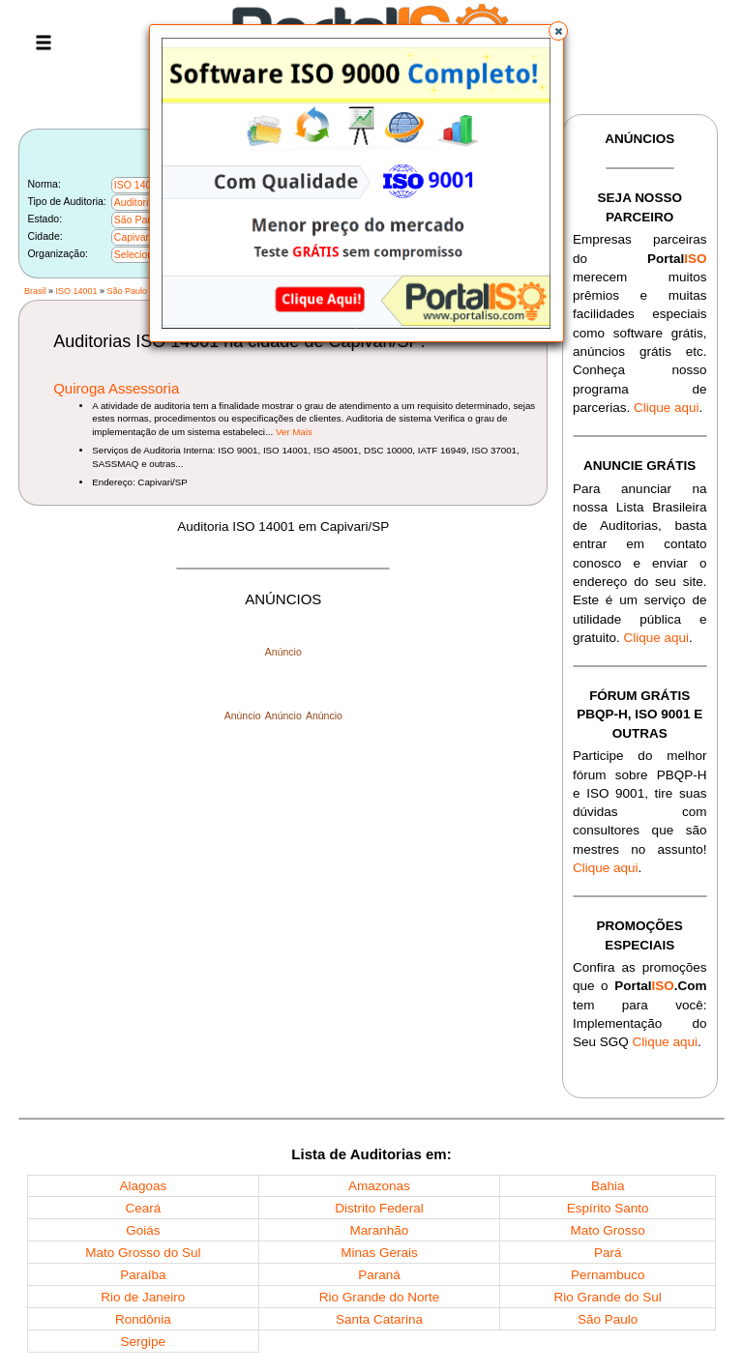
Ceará (143, 1208)
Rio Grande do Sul (608, 1297)
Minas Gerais (379, 1252)
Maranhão (379, 1230)
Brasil (35, 291)
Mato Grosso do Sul (142, 1252)
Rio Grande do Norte (379, 1297)
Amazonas (379, 1186)
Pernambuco (608, 1275)
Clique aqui (666, 407)
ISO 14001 (76, 291)
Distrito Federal (379, 1208)
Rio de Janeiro (143, 1297)
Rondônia (143, 1319)
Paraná (379, 1275)
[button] (558, 31)
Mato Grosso (608, 1230)
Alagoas (142, 1186)
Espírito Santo (608, 1208)
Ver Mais (294, 431)
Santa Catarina (379, 1319)
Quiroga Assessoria (116, 388)
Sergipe (143, 1341)
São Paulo (127, 291)
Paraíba (142, 1275)
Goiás (143, 1230)
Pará (608, 1252)
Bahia (608, 1186)
